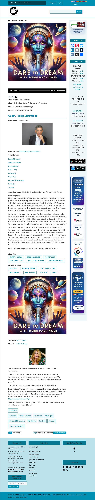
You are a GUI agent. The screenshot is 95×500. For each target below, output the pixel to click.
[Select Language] (79, 4)
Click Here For (77, 84)
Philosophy (12, 173)
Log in (59, 3)
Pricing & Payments (34, 451)
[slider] (34, 90)
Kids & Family (12, 170)
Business (13, 268)
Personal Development (16, 180)
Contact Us (32, 470)
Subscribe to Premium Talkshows (20, 3)
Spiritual (11, 187)
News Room (32, 462)
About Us (31, 468)
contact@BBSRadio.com (15, 463)
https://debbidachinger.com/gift (19, 399)
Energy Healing (13, 166)
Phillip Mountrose (36, 261)
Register (53, 3)
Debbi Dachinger (33, 257)
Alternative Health (14, 163)
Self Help (11, 184)
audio (82, 71)
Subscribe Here (79, 307)
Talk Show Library (34, 454)
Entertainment (28, 268)
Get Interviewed (33, 457)
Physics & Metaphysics (17, 421)
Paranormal (38, 416)
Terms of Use (33, 476)
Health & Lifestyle (14, 159)
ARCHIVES (13, 410)
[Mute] (58, 91)
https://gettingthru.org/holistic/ (29, 151)
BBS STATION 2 (78, 121)
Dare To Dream (16, 257)
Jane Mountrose (56, 261)
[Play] (11, 91)
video (82, 78)
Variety (55, 272)
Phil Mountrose (16, 261)
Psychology (12, 177)
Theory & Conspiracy (17, 426)
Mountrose (50, 257)
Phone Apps (32, 465)
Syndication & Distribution (36, 459)
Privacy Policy (33, 473)
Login (35, 433)
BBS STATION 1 (78, 111)
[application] (37, 90)
